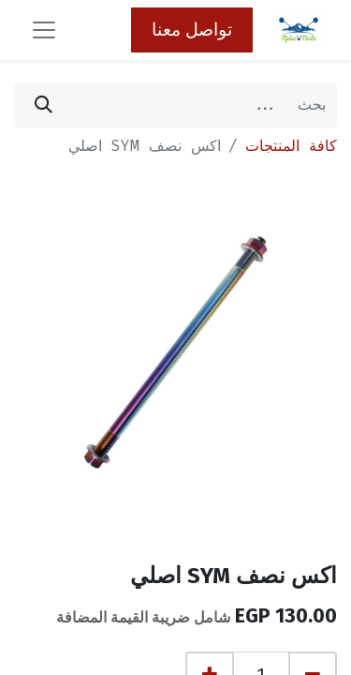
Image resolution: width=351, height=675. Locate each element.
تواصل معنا (192, 29)
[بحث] (43, 105)
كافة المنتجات (291, 146)
